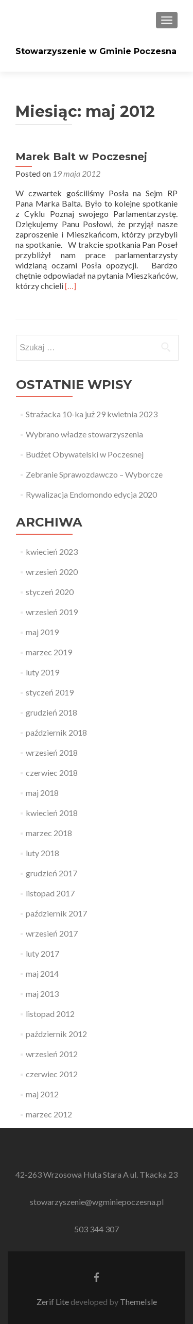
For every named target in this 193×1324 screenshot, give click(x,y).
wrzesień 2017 (52, 933)
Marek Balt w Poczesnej (81, 156)
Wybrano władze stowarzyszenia (84, 434)
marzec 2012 (49, 1114)
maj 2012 (42, 1094)
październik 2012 (56, 1034)
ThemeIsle (138, 1301)
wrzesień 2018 (52, 752)
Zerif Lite (54, 1301)
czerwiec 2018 (52, 772)
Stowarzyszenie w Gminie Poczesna (96, 51)
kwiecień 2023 (52, 551)
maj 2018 (42, 792)
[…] (70, 286)
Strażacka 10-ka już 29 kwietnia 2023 (91, 414)
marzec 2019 (49, 652)
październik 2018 (56, 732)
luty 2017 (42, 953)
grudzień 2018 (51, 712)
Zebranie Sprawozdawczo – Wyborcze (94, 474)
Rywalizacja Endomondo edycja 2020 (91, 494)
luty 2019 (42, 672)
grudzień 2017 (51, 873)
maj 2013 (42, 993)
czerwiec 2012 (52, 1074)
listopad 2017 (50, 893)
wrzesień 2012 (52, 1054)
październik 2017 (56, 913)
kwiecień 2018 (52, 813)
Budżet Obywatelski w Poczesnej (85, 454)
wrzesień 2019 (52, 612)
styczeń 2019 (50, 692)
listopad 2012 (50, 1014)
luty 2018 (42, 853)
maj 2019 (42, 632)
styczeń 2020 (50, 592)
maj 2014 (42, 973)
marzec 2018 (49, 833)
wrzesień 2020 (52, 571)
